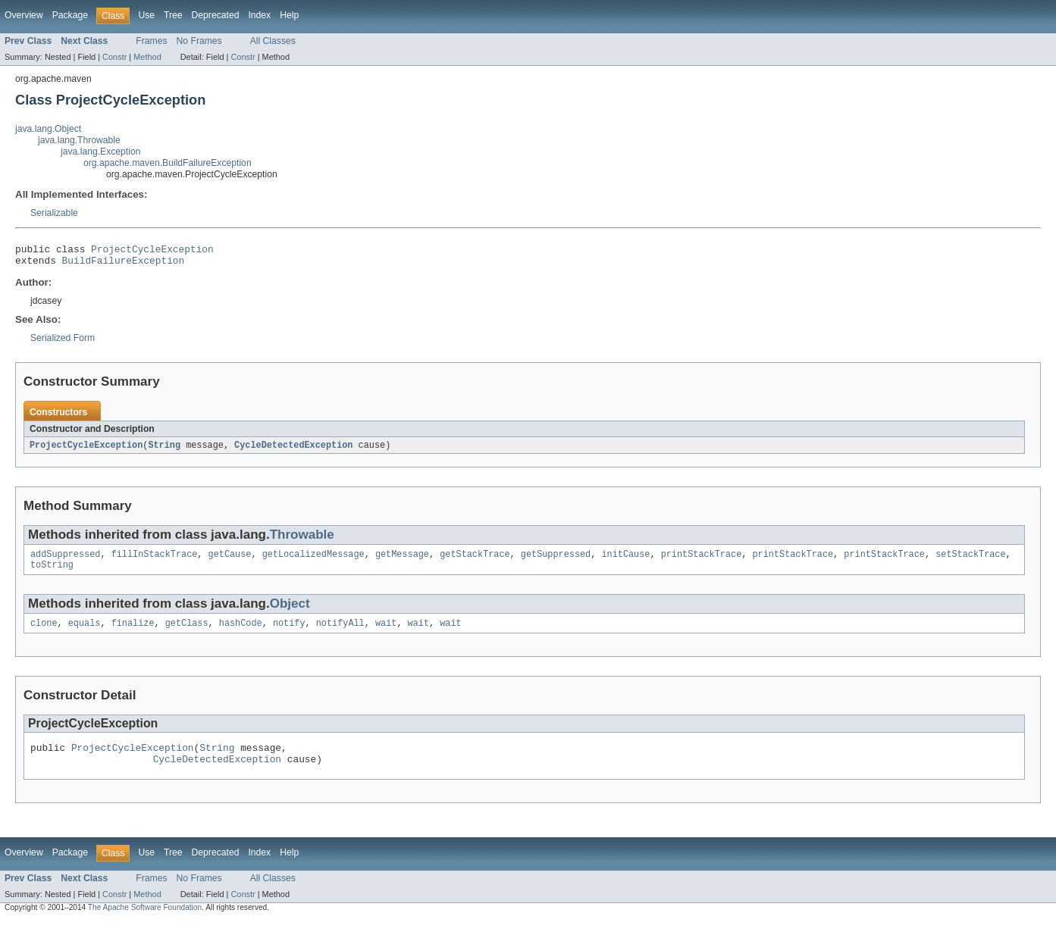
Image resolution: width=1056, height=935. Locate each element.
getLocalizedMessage (313, 561)
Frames (151, 41)
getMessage (402, 561)
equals (84, 633)
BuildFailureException (123, 264)
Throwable (302, 540)
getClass (186, 633)
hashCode (240, 633)
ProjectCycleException (152, 251)
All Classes (273, 41)
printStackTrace (701, 561)
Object (290, 612)
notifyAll (340, 633)
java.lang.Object (48, 129)
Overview (24, 15)
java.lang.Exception (100, 151)
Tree (173, 15)
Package (70, 15)
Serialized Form (62, 342)
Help (289, 15)
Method (147, 56)
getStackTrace (474, 561)
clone (44, 633)
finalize (133, 633)
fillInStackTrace (154, 561)
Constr (114, 56)
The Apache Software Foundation (145, 922)
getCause (230, 561)
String (164, 450)
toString (52, 573)
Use (146, 15)
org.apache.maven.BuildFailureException (167, 163)
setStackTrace (970, 561)
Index (259, 15)
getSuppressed (556, 561)
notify (289, 633)
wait (385, 633)
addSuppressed (65, 561)
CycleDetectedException (293, 450)
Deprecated (216, 15)
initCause (625, 561)
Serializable (54, 213)
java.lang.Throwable (79, 140)
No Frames (199, 41)
